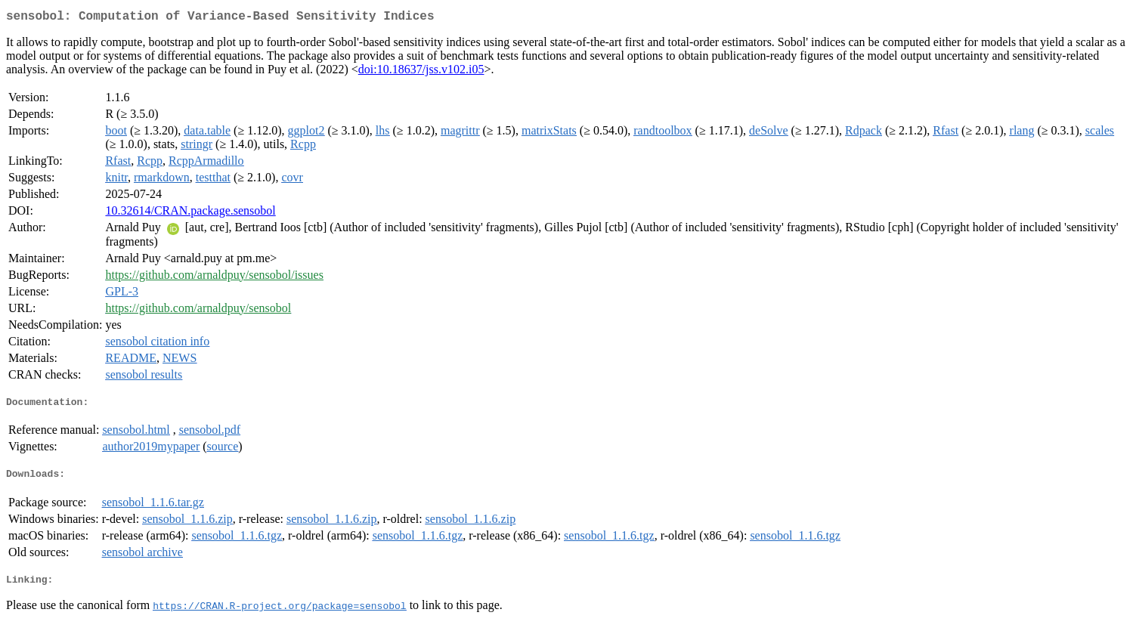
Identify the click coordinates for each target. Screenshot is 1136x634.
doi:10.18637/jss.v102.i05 (421, 72)
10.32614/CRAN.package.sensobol (190, 213)
